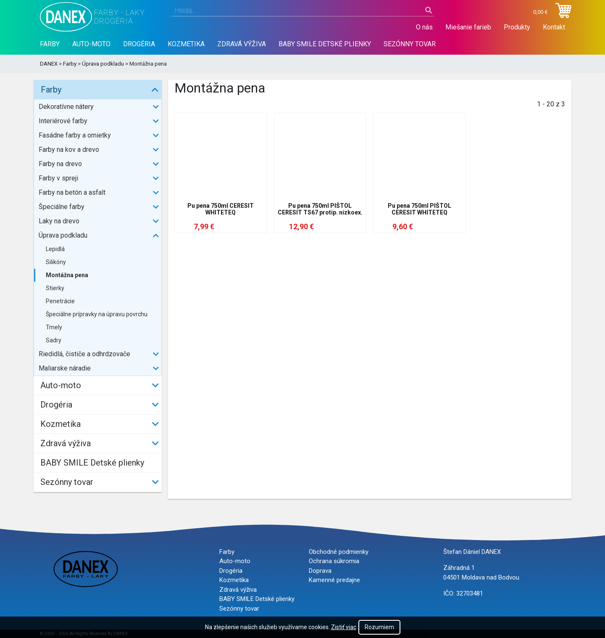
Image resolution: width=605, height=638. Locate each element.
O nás (424, 27)
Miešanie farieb (468, 27)
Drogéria (139, 44)
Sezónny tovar (410, 44)
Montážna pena (67, 275)
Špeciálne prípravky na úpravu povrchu (96, 314)
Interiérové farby (63, 121)
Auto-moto (91, 44)
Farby (50, 44)
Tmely (54, 327)
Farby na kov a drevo (69, 150)
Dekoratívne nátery (66, 107)
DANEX (49, 64)
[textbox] (302, 10)
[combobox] (302, 10)
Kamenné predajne (334, 580)
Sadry (53, 340)
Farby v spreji (58, 178)
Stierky (55, 288)
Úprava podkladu (103, 64)
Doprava (320, 570)
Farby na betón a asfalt (72, 192)
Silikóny (56, 262)
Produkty (517, 27)
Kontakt (554, 27)
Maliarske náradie (65, 368)
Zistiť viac (343, 627)
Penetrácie (60, 301)
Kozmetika (186, 44)
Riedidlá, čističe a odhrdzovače (84, 354)
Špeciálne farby (61, 207)
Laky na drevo (59, 221)
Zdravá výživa (241, 44)
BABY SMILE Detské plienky (325, 44)
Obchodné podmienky (338, 552)
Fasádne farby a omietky (75, 135)
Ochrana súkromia (334, 561)
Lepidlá (55, 249)
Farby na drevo (60, 164)
